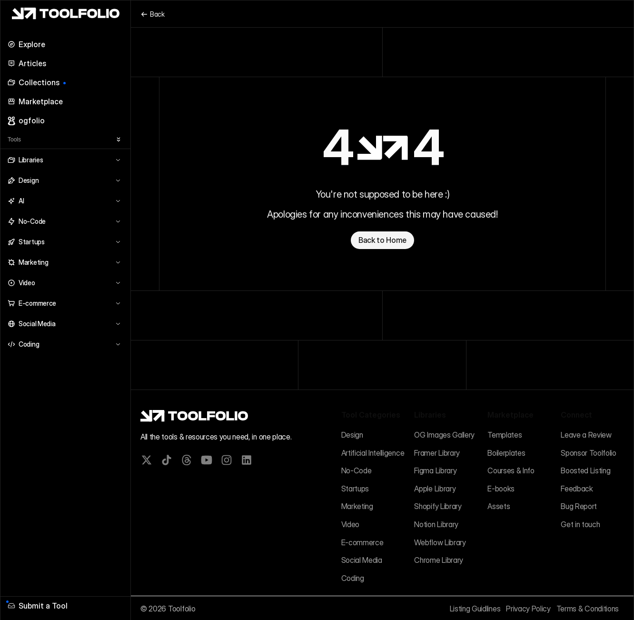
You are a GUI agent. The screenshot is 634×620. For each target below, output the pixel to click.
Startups (355, 488)
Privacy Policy (528, 608)
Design (352, 435)
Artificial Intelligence (373, 453)
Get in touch (580, 524)
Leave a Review (586, 435)
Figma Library (435, 470)
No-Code (356, 470)
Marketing (357, 506)
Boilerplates (506, 453)
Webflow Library (440, 542)
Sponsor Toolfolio (588, 453)
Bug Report (579, 506)
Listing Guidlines (475, 608)
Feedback (577, 488)
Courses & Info (511, 470)
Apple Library (435, 488)
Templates (504, 435)
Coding (352, 578)
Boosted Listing (585, 470)
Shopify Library (437, 506)
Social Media (361, 560)
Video (350, 524)
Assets (498, 506)
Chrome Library (438, 560)
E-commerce (362, 542)
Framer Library (437, 453)
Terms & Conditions (587, 608)
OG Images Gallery (444, 435)
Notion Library (436, 524)
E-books (501, 488)
